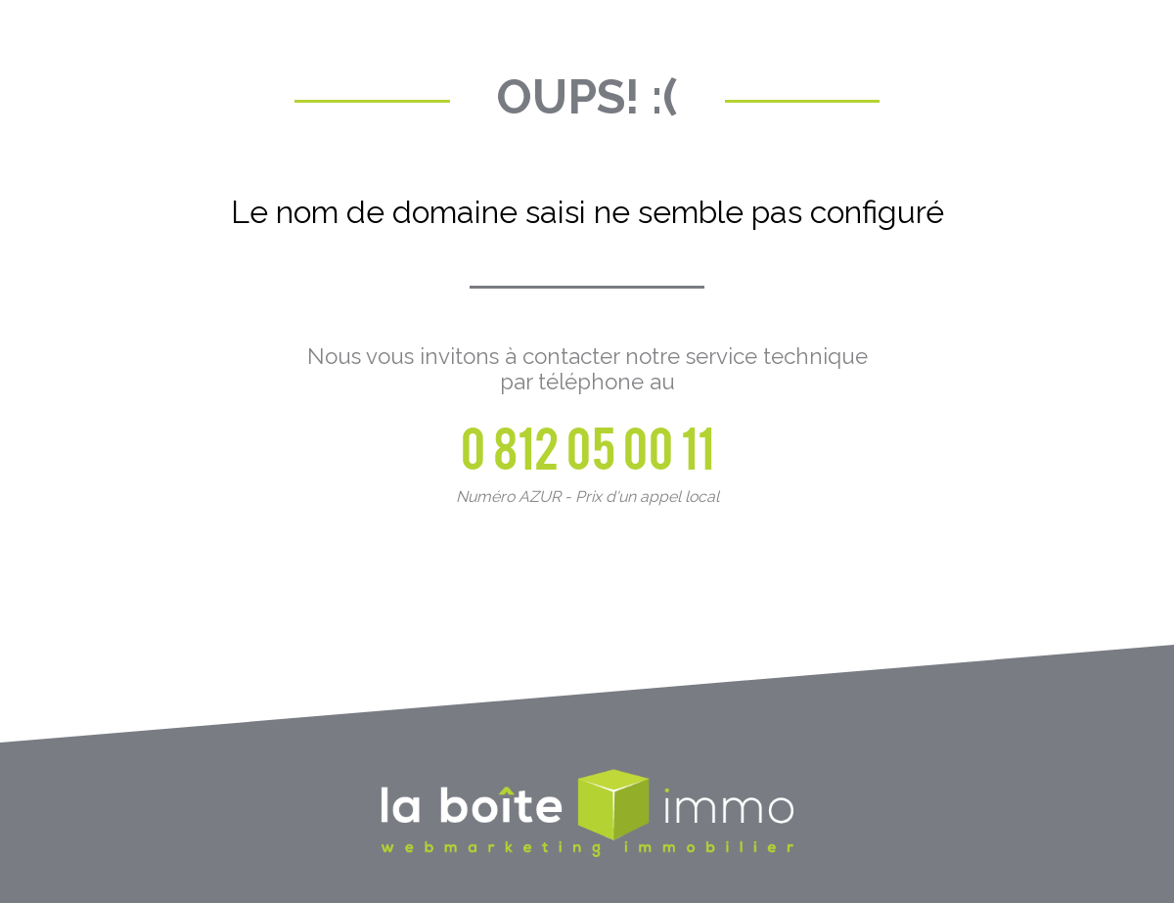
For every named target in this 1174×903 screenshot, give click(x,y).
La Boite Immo (587, 815)
